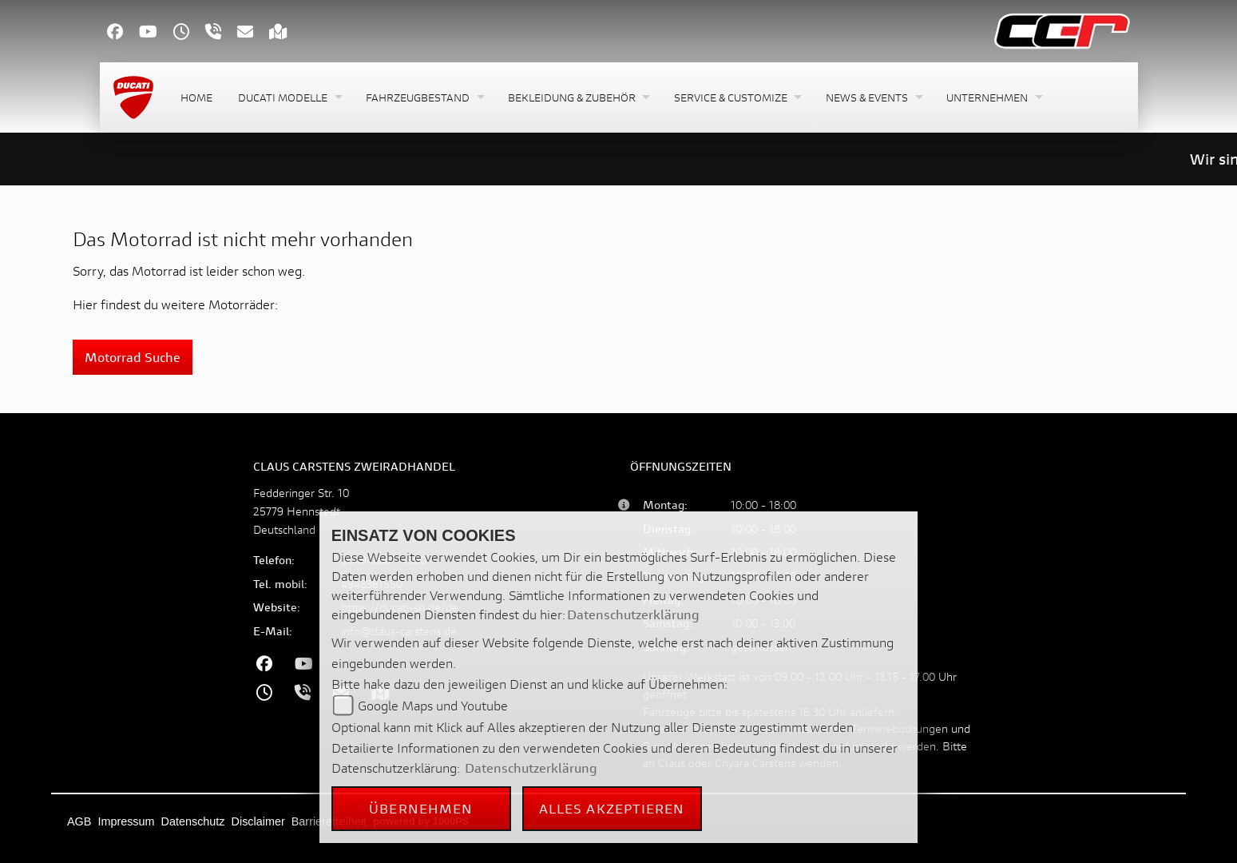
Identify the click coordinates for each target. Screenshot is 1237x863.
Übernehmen (421, 808)
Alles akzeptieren (612, 808)
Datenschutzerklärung (633, 614)
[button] (289, 98)
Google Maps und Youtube (433, 705)
